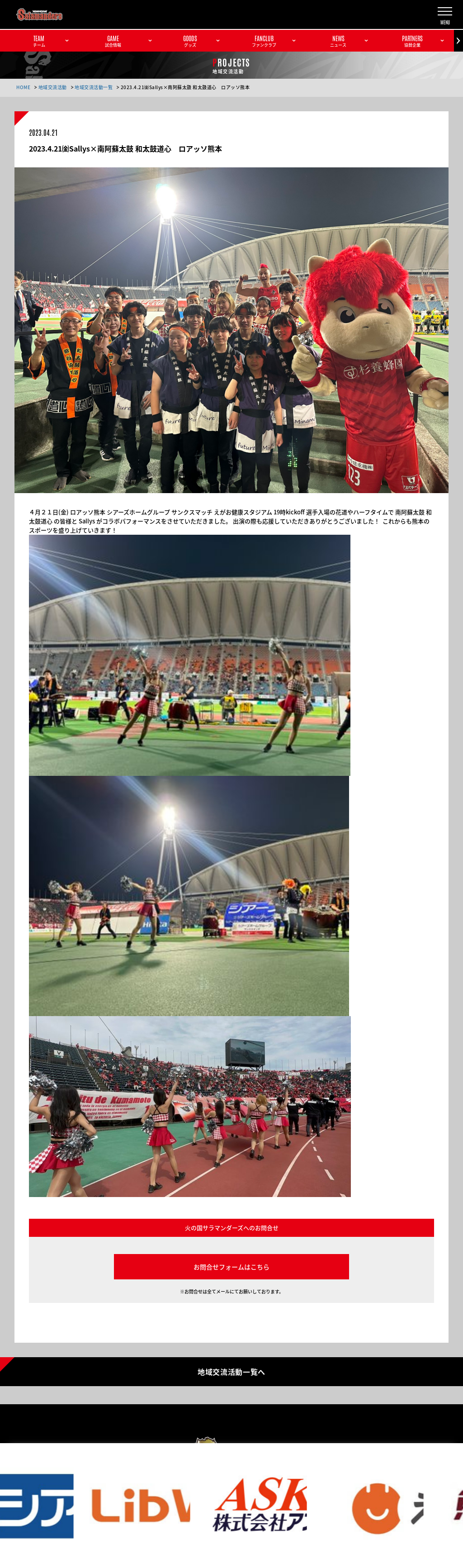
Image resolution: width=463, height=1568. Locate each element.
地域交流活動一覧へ (231, 1371)
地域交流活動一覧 (94, 87)
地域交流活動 (52, 87)
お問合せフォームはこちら (231, 1266)
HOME (23, 87)
